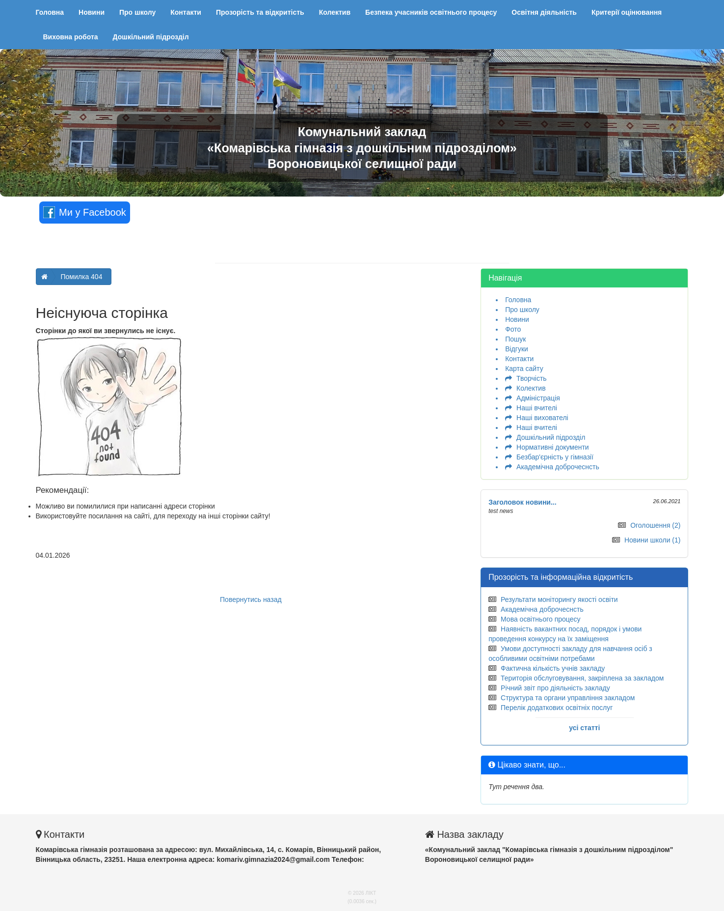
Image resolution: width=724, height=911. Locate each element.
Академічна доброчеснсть (557, 467)
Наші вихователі (542, 418)
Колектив (334, 12)
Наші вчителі (536, 408)
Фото (513, 329)
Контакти (185, 12)
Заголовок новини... (522, 502)
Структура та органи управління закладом (568, 698)
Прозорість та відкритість (260, 12)
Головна (50, 12)
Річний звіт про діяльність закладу (555, 688)
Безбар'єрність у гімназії (554, 457)
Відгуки (516, 349)
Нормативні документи (552, 447)
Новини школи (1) (652, 540)
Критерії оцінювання (626, 12)
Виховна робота (70, 37)
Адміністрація (538, 398)
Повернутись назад (251, 599)
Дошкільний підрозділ (151, 37)
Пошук (515, 339)
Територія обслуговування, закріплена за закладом (582, 678)
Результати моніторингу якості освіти (559, 599)
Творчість (531, 378)
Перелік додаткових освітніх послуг (557, 708)
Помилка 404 (82, 277)
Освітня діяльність (544, 12)
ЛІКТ (371, 893)
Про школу (137, 12)
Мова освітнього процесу (540, 619)
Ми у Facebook (84, 212)
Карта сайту (524, 368)
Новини (92, 12)
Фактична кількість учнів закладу (553, 668)
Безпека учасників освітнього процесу (431, 12)
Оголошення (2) (655, 525)
